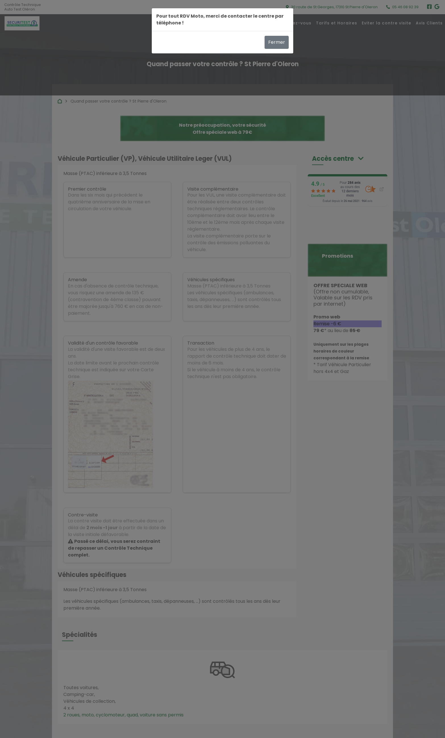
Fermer (276, 42)
